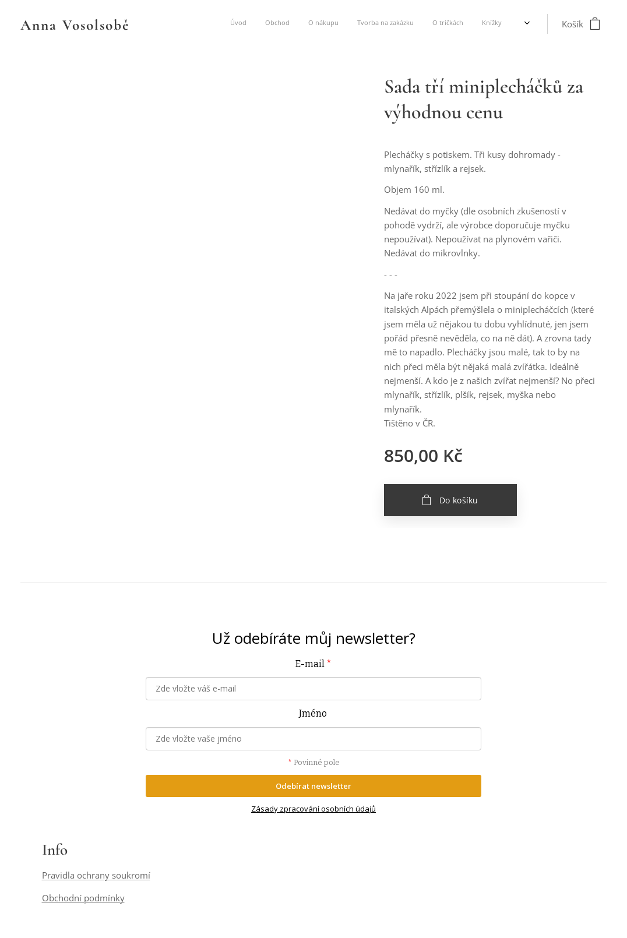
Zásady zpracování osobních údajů (313, 809)
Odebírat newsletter (313, 786)
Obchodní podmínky (83, 898)
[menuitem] (399, 23)
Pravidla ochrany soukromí (96, 875)
